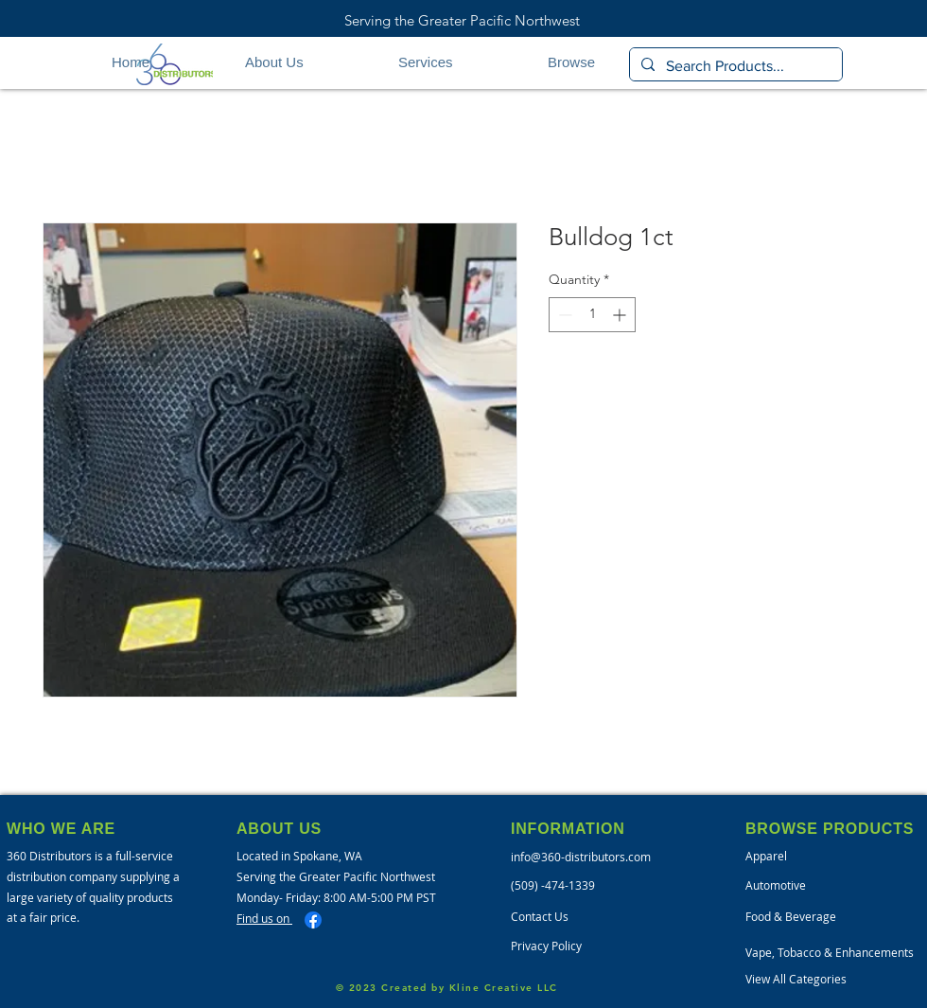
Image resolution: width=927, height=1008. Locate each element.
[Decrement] (563, 314)
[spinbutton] (592, 314)
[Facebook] (313, 920)
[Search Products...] (734, 66)
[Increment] (621, 314)
